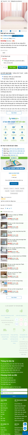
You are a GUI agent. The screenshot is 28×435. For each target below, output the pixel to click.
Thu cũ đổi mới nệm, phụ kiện (8, 380)
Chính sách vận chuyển (20, 412)
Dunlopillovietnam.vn (20, 427)
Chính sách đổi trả (19, 414)
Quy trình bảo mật (19, 418)
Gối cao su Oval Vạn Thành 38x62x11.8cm (14, 273)
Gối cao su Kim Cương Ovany (15, 280)
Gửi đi (14, 396)
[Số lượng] (4, 67)
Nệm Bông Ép (4, 408)
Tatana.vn (17, 432)
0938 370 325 (12, 153)
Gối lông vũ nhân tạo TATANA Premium (15, 215)
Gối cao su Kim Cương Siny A (15, 289)
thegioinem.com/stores (17, 372)
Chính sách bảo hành (20, 410)
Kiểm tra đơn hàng (19, 420)
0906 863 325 (14, 155)
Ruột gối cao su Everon (16, 1)
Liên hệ (2, 432)
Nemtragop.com (19, 430)
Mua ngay (13, 67)
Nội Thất (3, 418)
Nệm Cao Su (4, 404)
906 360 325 (20, 153)
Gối (9, 1)
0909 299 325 (13, 151)
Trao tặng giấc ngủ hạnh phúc (8, 382)
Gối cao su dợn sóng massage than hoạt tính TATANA (17, 240)
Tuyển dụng (3, 430)
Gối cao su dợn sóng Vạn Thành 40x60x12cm (16, 265)
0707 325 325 (13, 149)
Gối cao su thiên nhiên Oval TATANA (17, 256)
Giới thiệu (3, 427)
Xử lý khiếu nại (18, 404)
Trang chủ (4, 1)
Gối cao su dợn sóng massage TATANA (15, 223)
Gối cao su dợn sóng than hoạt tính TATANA (17, 232)
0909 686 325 (21, 151)
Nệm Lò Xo (3, 406)
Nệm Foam (3, 410)
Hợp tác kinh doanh (19, 408)
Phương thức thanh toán (21, 416)
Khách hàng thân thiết (20, 406)
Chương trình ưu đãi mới (7, 378)
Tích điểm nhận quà (6, 384)
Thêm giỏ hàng (22, 68)
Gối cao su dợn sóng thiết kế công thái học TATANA (16, 248)
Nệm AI (2, 412)
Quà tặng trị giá (6, 56)
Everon (13, 38)
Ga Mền (2, 414)
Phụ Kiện (3, 420)
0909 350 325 (20, 149)
